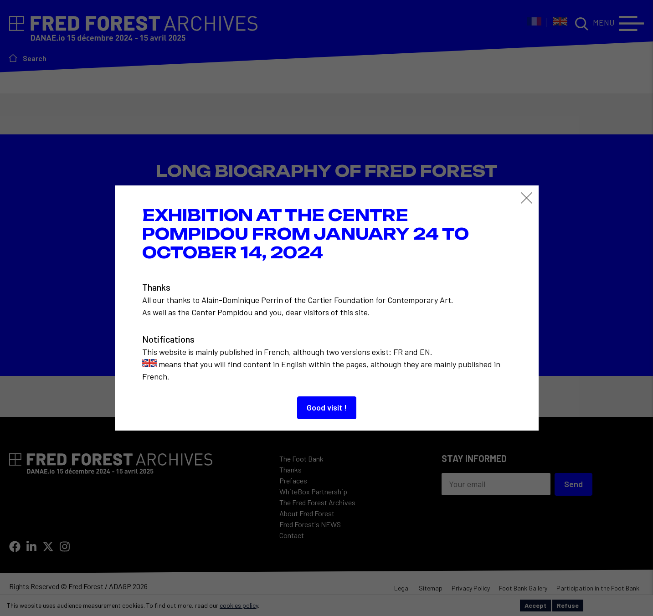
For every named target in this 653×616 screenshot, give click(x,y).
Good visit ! (327, 407)
